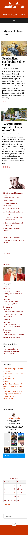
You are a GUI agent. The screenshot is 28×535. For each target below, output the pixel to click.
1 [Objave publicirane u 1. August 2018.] (11, 485)
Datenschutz (15, 528)
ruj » (9, 505)
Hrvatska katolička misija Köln (14, 6)
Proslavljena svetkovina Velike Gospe (13, 61)
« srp (5, 505)
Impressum (7, 528)
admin (12, 68)
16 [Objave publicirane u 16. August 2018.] (15, 493)
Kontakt (21, 528)
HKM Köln (17, 68)
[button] (7, 436)
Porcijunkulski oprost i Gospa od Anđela (12, 127)
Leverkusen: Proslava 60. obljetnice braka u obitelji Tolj (13, 386)
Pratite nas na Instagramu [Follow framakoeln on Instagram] (14, 456)
